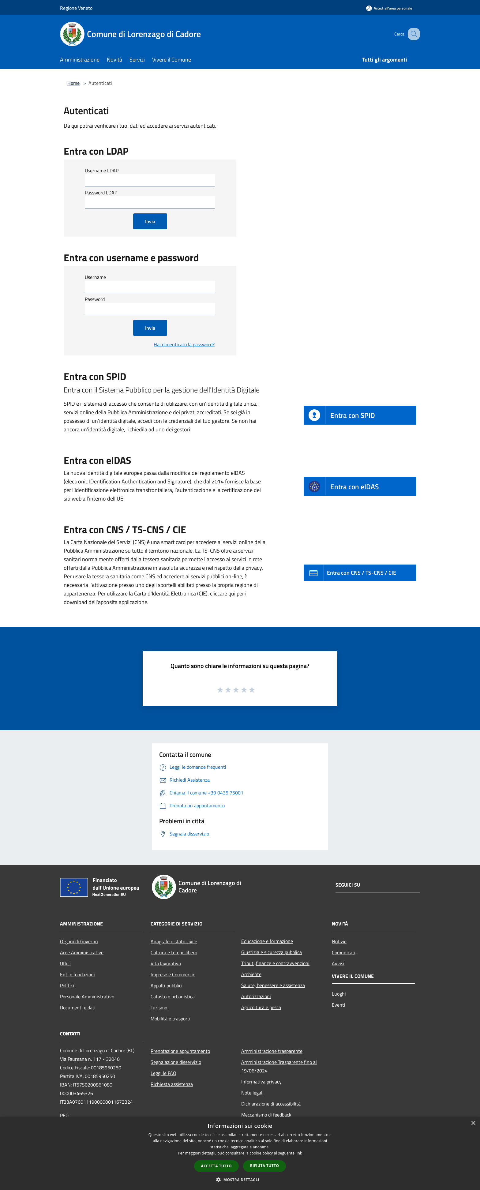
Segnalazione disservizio (176, 1062)
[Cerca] (412, 34)
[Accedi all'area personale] (389, 8)
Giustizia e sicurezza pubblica (271, 952)
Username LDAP (101, 170)
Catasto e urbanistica (173, 996)
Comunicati (343, 952)
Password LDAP (101, 192)
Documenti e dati (78, 1007)
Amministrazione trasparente (271, 1051)
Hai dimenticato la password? (184, 344)
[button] (240, 1180)
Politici (67, 985)
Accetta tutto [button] (216, 1166)
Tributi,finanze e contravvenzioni (275, 963)
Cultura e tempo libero (174, 952)
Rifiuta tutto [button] (264, 1165)
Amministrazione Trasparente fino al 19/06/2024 (279, 1066)
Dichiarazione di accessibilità (271, 1103)
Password (95, 299)
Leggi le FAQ (163, 1073)
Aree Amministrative (81, 952)
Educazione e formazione (267, 941)
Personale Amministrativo (87, 996)
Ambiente (251, 974)
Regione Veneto (76, 8)
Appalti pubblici (166, 985)
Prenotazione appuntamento (180, 1051)
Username (95, 277)
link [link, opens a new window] (299, 1153)
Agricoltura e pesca (261, 1007)
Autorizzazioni (256, 996)
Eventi (338, 1004)
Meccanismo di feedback (266, 1114)
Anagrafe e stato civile (174, 941)
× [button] (473, 1123)
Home (73, 83)
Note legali (252, 1092)
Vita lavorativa (166, 963)
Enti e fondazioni (77, 974)
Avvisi (338, 963)
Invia (150, 221)
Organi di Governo (79, 941)
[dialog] (240, 1153)
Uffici (65, 963)
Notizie (339, 941)
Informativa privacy (261, 1081)
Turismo (159, 1007)
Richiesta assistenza (172, 1084)
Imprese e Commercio (173, 974)
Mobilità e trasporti (170, 1018)
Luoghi (339, 993)
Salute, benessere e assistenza (273, 985)
